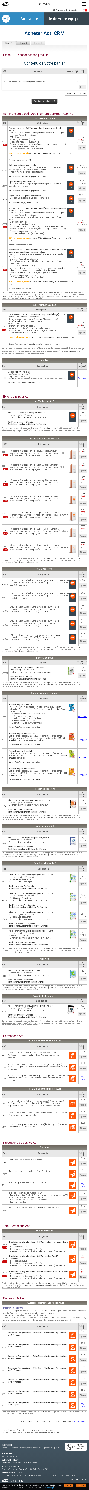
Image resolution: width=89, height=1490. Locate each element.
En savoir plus (50, 1488)
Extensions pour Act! (16, 396)
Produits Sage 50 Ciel (27, 1469)
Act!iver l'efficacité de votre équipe (50, 19)
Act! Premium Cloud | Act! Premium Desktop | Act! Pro (38, 114)
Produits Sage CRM (9, 1469)
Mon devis (83, 1078)
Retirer (83, 87)
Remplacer (82, 378)
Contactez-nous (80, 1421)
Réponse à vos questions (52, 1448)
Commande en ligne (10, 1448)
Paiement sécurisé (9, 1457)
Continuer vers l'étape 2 (44, 101)
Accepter (81, 1485)
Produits (45, 4)
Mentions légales (34, 1475)
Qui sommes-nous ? (77, 1479)
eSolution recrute (30, 1463)
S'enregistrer (74, 10)
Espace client (61, 10)
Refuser (68, 1485)
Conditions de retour (51, 1475)
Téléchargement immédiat (30, 1448)
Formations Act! (13, 1036)
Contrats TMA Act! (15, 1298)
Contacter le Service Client (12, 1463)
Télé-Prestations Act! (16, 1226)
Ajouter (82, 147)
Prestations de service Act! (20, 1142)
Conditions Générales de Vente (14, 1475)
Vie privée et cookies (68, 1475)
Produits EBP (43, 1469)
